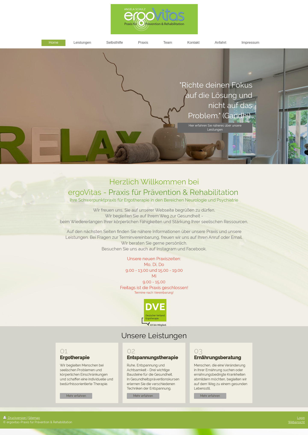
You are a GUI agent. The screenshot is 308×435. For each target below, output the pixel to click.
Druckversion (15, 418)
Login (301, 418)
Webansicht (296, 422)
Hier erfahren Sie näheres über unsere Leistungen (215, 127)
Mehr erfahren (76, 396)
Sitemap (34, 418)
